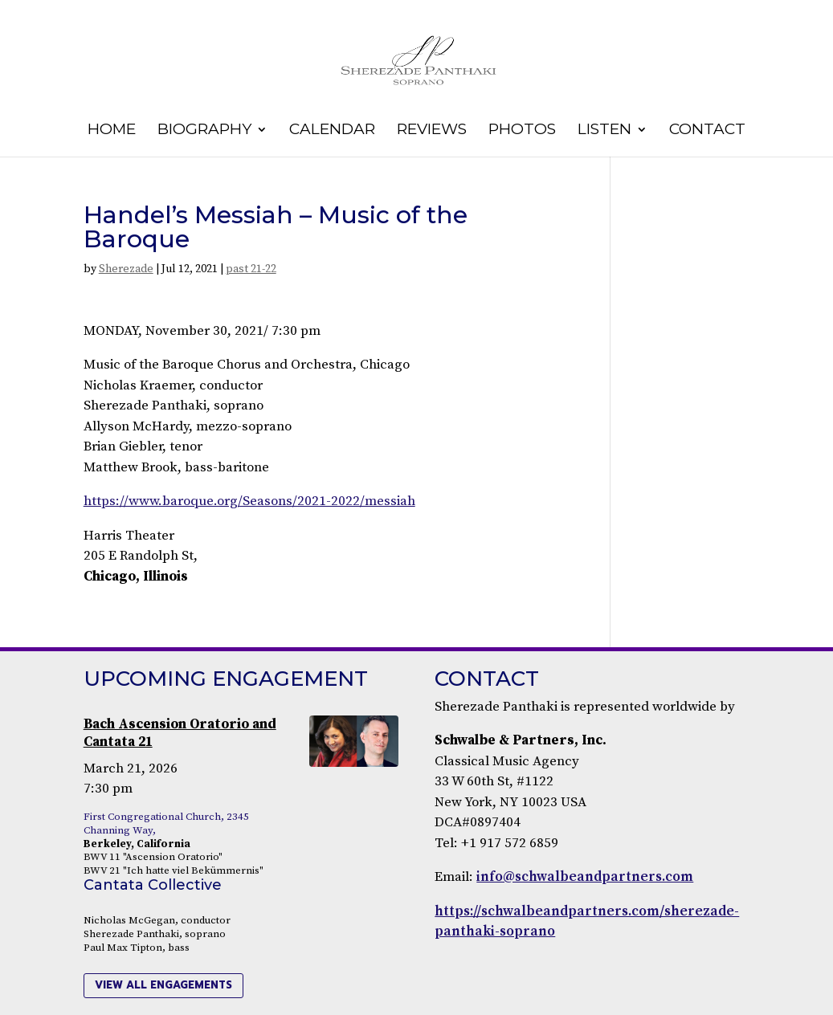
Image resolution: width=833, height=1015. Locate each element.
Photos (522, 131)
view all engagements (163, 985)
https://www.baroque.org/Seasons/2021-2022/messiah (249, 501)
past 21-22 (251, 269)
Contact (707, 131)
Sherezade (126, 269)
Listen (604, 131)
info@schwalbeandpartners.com (584, 877)
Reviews (432, 131)
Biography (204, 131)
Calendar (332, 131)
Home (112, 131)
